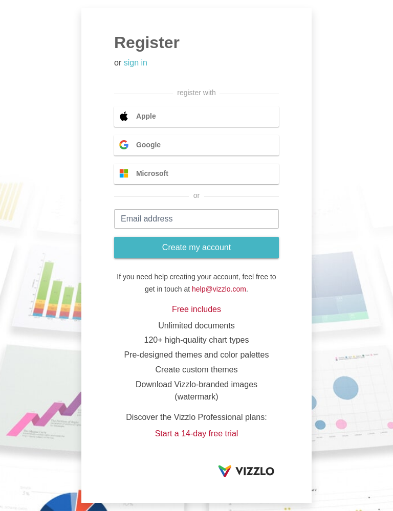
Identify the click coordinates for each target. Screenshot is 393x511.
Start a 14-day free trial (196, 433)
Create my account (196, 247)
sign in (135, 62)
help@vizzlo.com (219, 289)
